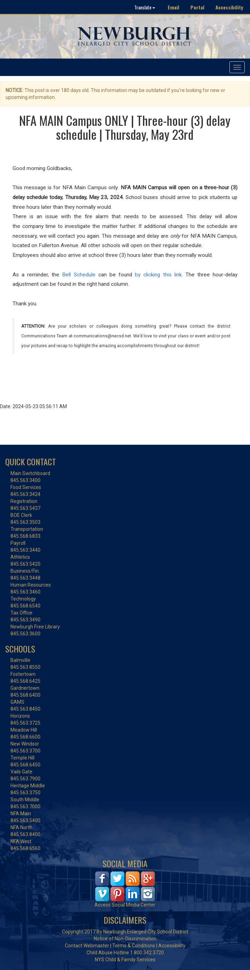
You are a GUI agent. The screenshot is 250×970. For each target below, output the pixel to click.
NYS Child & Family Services (125, 959)
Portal (197, 7)
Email (173, 7)
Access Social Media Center (125, 905)
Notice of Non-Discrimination (125, 938)
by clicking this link (158, 275)
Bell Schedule (78, 275)
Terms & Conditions (133, 945)
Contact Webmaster (87, 945)
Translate (144, 7)
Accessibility (229, 7)
